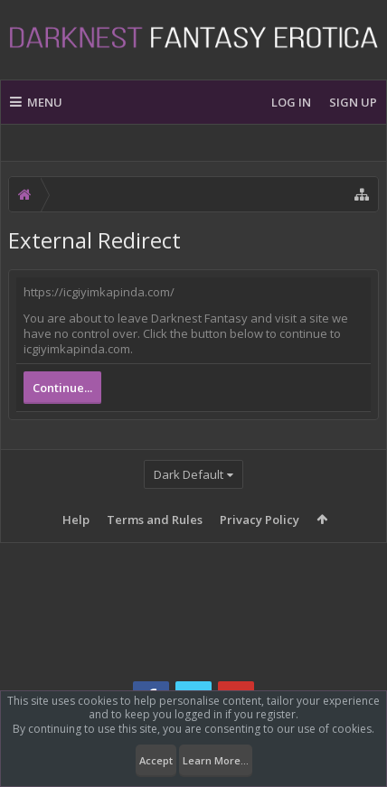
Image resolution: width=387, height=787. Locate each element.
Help (76, 519)
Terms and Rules (155, 519)
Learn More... (216, 760)
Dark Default (188, 474)
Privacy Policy (259, 519)
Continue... (62, 387)
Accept (156, 760)
